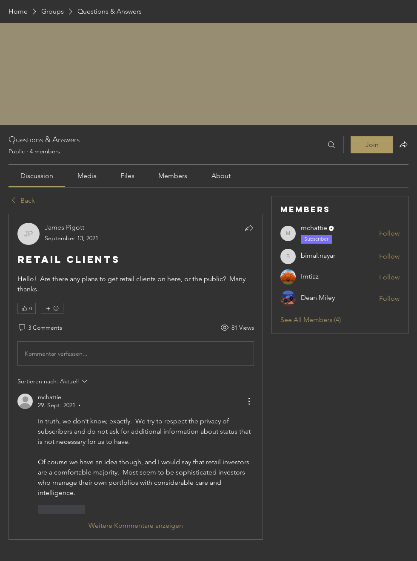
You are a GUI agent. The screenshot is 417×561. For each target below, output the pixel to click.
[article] (136, 376)
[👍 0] (26, 308)
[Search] (331, 144)
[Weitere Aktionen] (249, 401)
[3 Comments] (39, 328)
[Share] (249, 228)
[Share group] (403, 144)
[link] (36, 176)
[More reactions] (52, 308)
